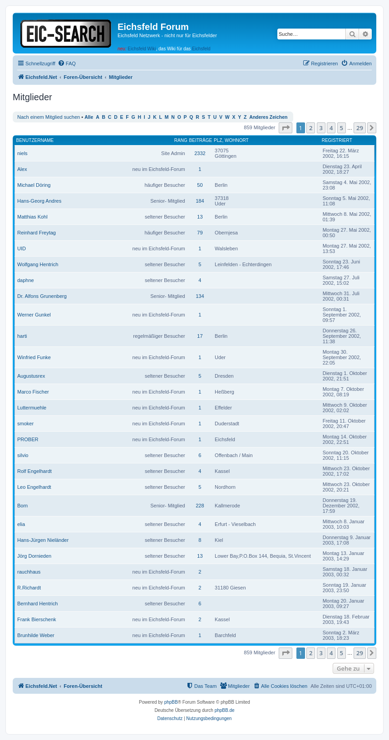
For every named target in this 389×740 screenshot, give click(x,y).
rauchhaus (28, 571)
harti (22, 336)
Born (22, 505)
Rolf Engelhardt (34, 471)
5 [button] (341, 128)
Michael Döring (33, 185)
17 (199, 336)
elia (21, 524)
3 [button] (321, 128)
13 (199, 216)
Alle (88, 117)
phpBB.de (225, 710)
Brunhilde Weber (35, 635)
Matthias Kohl (32, 216)
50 (199, 185)
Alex (22, 169)
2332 (199, 153)
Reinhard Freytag (36, 232)
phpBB (171, 702)
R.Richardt (29, 587)
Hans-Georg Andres (39, 201)
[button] (285, 127)
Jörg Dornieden (34, 556)
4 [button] (331, 128)
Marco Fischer (33, 391)
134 (200, 296)
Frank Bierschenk (36, 619)
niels (22, 153)
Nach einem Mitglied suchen (48, 117)
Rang (180, 140)
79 (199, 232)
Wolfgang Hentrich (37, 264)
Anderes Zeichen (268, 117)
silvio (22, 455)
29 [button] (359, 128)
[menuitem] (67, 63)
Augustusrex (31, 376)
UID (21, 248)
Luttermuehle (31, 407)
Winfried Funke (34, 357)
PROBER (27, 439)
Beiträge (200, 140)
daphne (25, 280)
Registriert (337, 140)
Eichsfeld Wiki (142, 48)
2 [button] (310, 128)
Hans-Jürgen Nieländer (43, 540)
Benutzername (35, 140)
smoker (25, 423)
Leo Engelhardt (34, 487)
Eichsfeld (201, 48)
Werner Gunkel (34, 314)
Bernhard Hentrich (37, 603)
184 (200, 201)
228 (200, 505)
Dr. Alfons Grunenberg (42, 296)
